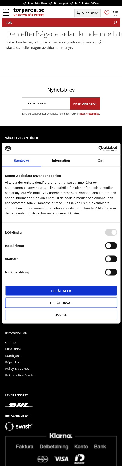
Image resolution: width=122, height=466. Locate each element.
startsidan (14, 47)
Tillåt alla (61, 290)
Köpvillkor (12, 350)
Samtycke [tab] (21, 160)
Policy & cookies (17, 356)
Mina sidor (13, 337)
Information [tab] (61, 160)
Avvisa (61, 315)
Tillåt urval (61, 303)
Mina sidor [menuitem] (90, 13)
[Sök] (115, 22)
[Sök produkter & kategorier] (56, 22)
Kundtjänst (13, 343)
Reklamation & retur (20, 363)
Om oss (10, 330)
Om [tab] (100, 160)
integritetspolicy (89, 101)
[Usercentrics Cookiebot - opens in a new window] (98, 148)
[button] (6, 15)
